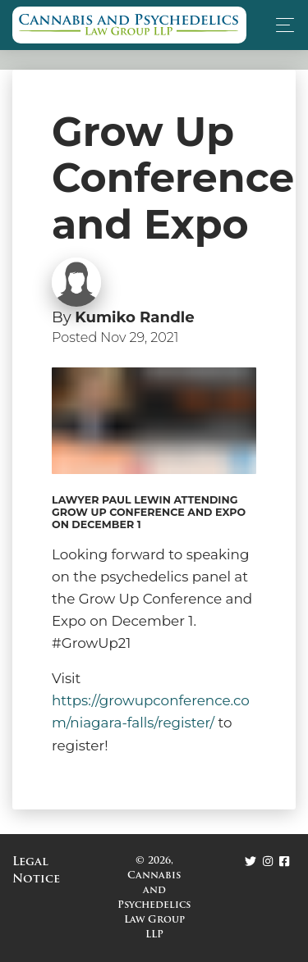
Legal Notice (36, 871)
